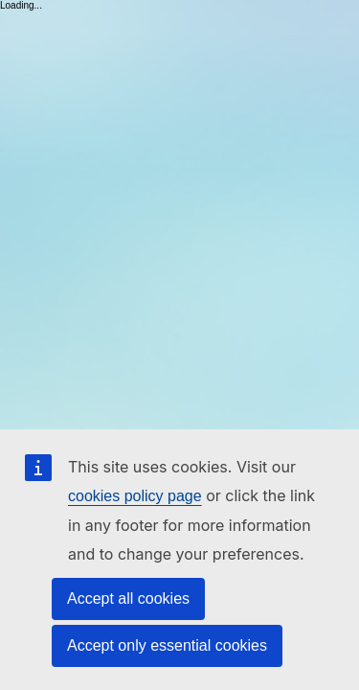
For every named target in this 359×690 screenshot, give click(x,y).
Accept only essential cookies (167, 645)
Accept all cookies (128, 598)
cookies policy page (135, 496)
